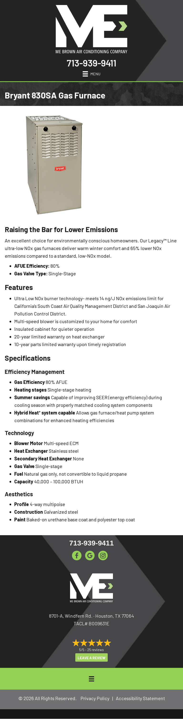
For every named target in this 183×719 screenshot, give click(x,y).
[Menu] (91, 73)
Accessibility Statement (140, 698)
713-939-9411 (91, 62)
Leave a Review (91, 658)
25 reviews (95, 650)
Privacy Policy (95, 698)
